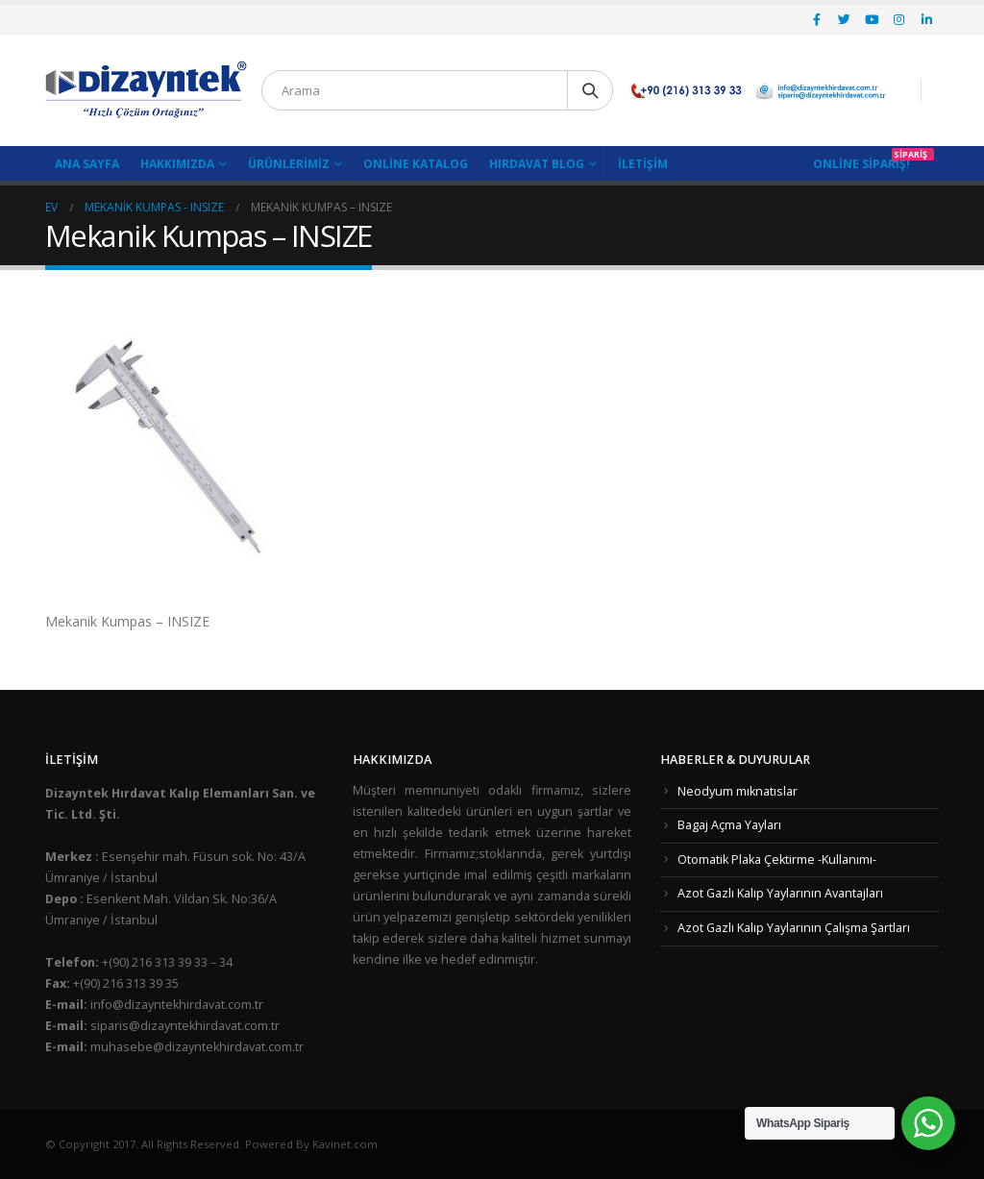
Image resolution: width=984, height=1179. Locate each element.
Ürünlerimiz (289, 164)
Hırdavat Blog (536, 164)
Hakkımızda (177, 164)
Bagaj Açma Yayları (729, 825)
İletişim (643, 164)
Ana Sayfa (87, 164)
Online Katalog (415, 164)
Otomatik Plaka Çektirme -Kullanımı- (776, 859)
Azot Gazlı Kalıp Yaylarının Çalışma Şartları (793, 928)
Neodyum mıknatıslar (737, 791)
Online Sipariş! (861, 164)
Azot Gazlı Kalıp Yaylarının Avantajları (780, 893)
